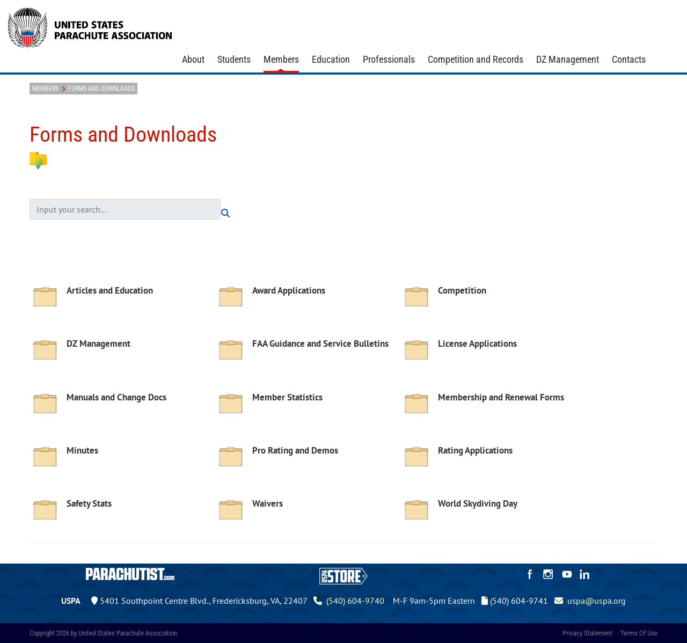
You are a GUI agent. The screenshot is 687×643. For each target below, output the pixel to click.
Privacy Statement (587, 633)
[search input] (125, 209)
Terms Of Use (638, 633)
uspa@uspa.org (590, 600)
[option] (122, 305)
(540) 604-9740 (348, 600)
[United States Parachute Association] (90, 26)
